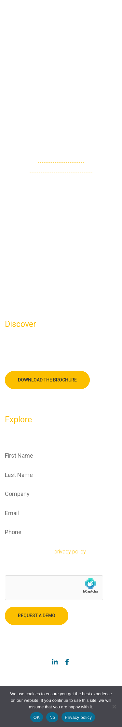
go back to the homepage (61, 169)
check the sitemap (61, 159)
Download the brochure (47, 379)
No (52, 717)
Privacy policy (78, 717)
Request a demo (36, 615)
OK (37, 717)
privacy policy (70, 552)
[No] (114, 706)
